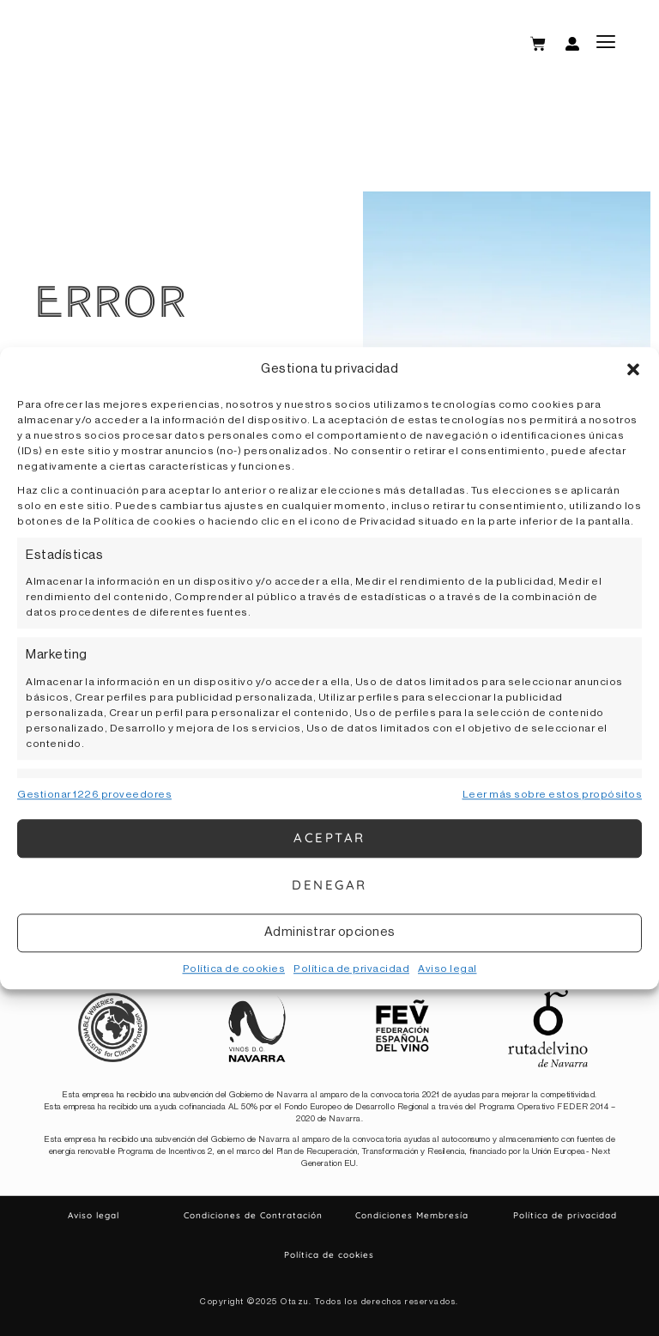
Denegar (329, 885)
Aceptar (329, 837)
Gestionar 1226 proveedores (94, 794)
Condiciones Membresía (412, 1215)
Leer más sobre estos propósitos (553, 794)
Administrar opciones (330, 932)
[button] (633, 370)
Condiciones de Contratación (253, 1215)
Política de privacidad (351, 968)
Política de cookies (234, 968)
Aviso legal (447, 968)
